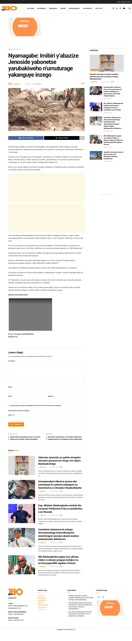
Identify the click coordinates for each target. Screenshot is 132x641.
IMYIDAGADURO (74, 8)
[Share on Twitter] (62, 138)
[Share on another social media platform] (82, 138)
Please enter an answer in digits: (19, 411)
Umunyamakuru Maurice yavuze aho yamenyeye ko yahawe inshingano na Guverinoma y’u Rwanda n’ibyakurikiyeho (60, 487)
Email (10, 396)
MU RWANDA (41, 8)
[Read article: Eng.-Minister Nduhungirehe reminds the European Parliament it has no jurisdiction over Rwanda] (21, 516)
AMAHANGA (53, 8)
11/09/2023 (27, 84)
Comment (12, 361)
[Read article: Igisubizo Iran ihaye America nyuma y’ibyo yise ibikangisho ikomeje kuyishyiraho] (96, 155)
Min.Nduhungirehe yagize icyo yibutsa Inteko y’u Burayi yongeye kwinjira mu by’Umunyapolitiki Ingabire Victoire (58, 562)
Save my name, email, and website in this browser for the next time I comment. (35, 405)
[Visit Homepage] (12, 8)
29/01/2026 (54, 470)
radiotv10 (17, 84)
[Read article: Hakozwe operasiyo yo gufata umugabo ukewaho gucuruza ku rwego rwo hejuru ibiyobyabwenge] (21, 468)
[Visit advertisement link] (24, 27)
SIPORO (63, 8)
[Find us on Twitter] (117, 8)
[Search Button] (129, 8)
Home (10, 49)
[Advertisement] (83, 32)
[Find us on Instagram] (120, 8)
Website (50, 396)
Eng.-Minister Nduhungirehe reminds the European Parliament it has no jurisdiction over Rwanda (60, 511)
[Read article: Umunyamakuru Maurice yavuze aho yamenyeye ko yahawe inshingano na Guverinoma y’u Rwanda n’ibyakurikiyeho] (21, 492)
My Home (30, 8)
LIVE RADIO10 (87, 8)
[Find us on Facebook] (113, 8)
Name (11, 387)
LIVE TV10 (98, 8)
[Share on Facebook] (26, 138)
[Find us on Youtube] (124, 8)
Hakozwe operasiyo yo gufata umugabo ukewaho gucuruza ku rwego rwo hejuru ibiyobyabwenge (59, 463)
